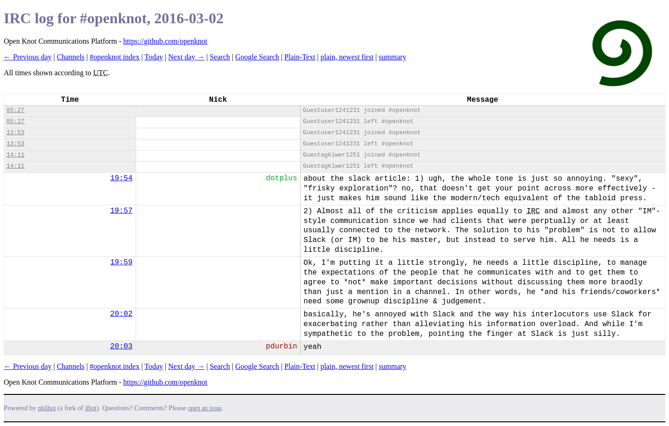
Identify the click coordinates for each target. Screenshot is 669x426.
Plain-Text (299, 57)
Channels (71, 57)
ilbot (91, 408)
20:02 (121, 314)
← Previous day (28, 57)
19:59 (121, 262)
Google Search (257, 57)
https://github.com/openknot (165, 41)
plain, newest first (347, 57)
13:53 (15, 132)
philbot (47, 408)
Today (153, 57)
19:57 (121, 211)
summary (393, 57)
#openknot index (114, 57)
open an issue (205, 408)
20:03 (121, 346)
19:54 (121, 178)
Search (220, 57)
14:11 (15, 154)
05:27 (15, 110)
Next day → (186, 57)
